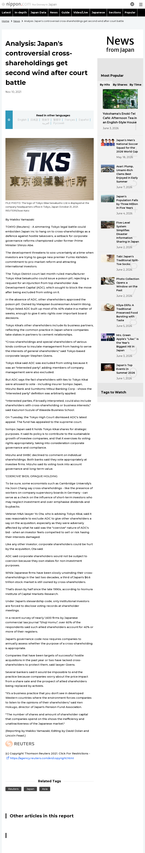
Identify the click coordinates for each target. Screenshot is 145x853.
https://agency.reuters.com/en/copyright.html (39, 758)
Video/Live (80, 12)
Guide (65, 12)
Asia (44, 789)
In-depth (21, 12)
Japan (30, 789)
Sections (115, 12)
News (54, 12)
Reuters (13, 789)
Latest (6, 12)
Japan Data (38, 12)
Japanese (98, 12)
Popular (130, 12)
